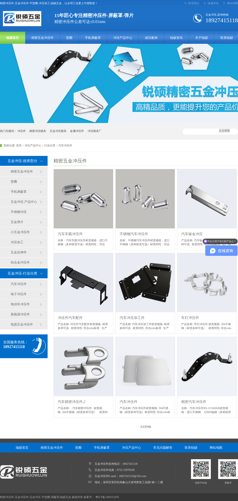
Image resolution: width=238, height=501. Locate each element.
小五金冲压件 (20, 232)
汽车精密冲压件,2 (71, 402)
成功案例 (151, 37)
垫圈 (69, 37)
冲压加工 (17, 242)
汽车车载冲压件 (70, 234)
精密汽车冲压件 (193, 402)
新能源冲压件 (20, 314)
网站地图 (232, 3)
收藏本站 (213, 3)
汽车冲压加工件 (132, 318)
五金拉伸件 (19, 252)
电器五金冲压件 (22, 324)
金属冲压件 (77, 131)
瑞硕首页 (22, 447)
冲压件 (21, 131)
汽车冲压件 (65, 145)
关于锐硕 (201, 37)
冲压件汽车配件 (70, 318)
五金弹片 (17, 222)
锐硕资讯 (176, 37)
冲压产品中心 (122, 37)
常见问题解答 (162, 447)
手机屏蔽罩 (93, 37)
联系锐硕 (191, 447)
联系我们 (193, 3)
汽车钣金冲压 (192, 234)
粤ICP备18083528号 (107, 497)
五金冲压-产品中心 (24, 201)
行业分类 (49, 145)
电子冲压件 (19, 294)
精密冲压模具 (37, 131)
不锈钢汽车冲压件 (134, 234)
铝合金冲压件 (20, 262)
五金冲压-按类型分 (22, 161)
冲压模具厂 (95, 131)
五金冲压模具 (58, 131)
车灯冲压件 (190, 318)
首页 (19, 145)
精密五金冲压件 (42, 37)
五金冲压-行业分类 (22, 273)
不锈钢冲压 (19, 212)
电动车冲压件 (20, 304)
